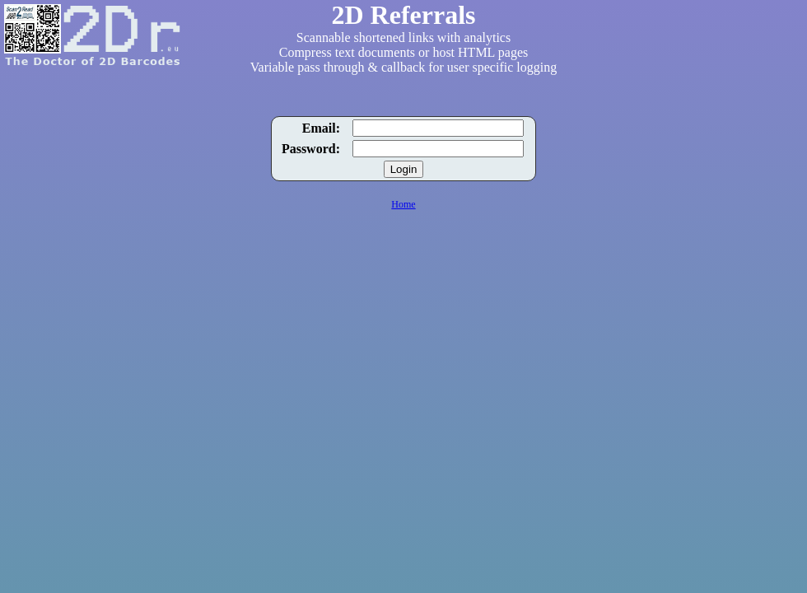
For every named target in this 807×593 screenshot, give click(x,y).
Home (403, 204)
